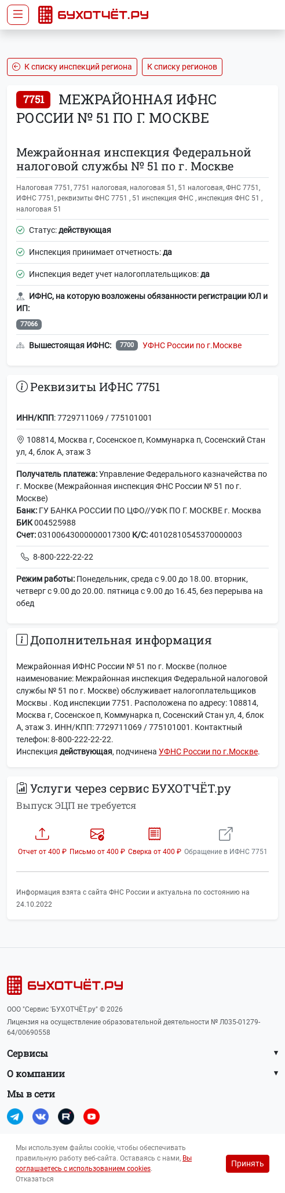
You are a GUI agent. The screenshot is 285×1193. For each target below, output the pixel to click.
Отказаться (35, 1179)
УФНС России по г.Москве (192, 345)
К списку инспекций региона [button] (72, 66)
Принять (247, 1163)
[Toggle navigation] (18, 15)
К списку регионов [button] (182, 66)
